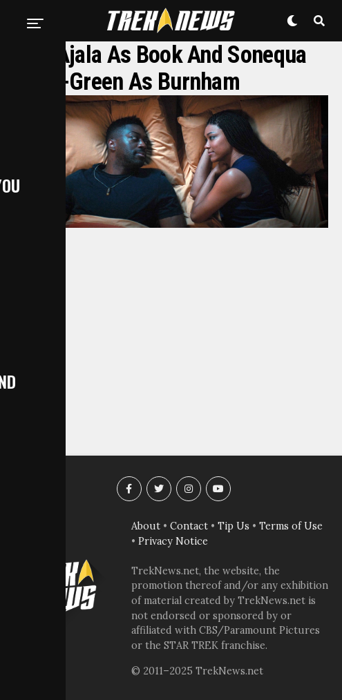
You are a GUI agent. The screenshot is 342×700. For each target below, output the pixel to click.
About (145, 526)
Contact (189, 526)
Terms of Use (291, 526)
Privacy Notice (173, 541)
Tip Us (233, 526)
